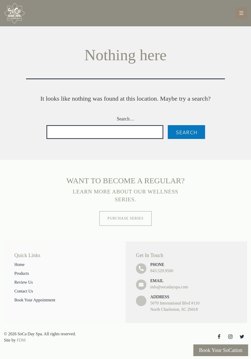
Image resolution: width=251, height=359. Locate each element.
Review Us (23, 282)
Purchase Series (125, 218)
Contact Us (23, 291)
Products (21, 273)
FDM (21, 340)
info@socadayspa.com (193, 283)
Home (19, 264)
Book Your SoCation (220, 350)
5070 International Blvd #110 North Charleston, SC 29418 (193, 303)
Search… (125, 118)
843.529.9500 (193, 267)
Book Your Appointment (34, 300)
